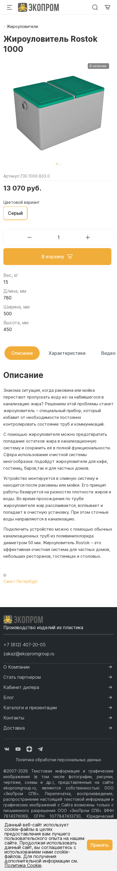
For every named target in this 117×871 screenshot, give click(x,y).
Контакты (13, 718)
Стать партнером (22, 677)
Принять (100, 845)
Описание (22, 353)
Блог (8, 697)
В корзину (57, 256)
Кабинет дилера (21, 687)
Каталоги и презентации (30, 707)
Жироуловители (22, 26)
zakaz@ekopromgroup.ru (28, 653)
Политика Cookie (22, 865)
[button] (57, 164)
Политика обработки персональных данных (58, 759)
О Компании (16, 667)
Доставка (14, 728)
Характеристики (67, 353)
